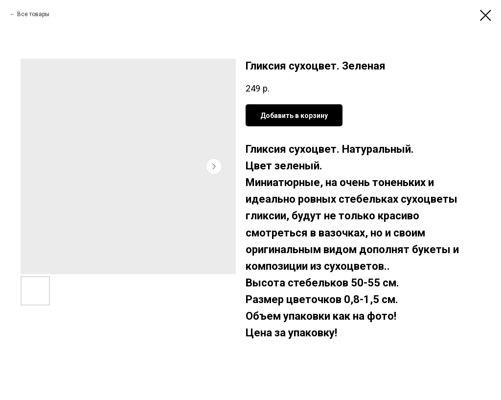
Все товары (33, 14)
